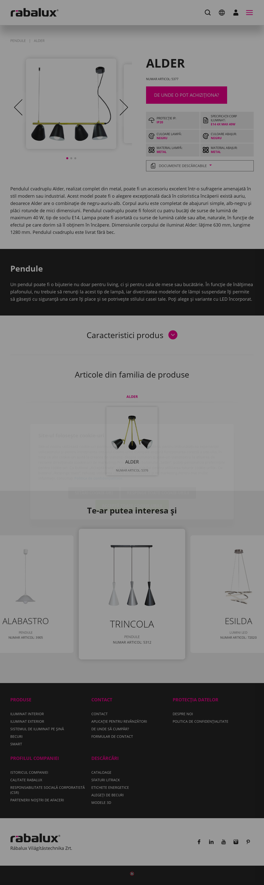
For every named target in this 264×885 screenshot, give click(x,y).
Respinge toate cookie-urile (158, 463)
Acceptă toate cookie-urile (132, 476)
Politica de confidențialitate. (98, 449)
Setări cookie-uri (94, 463)
